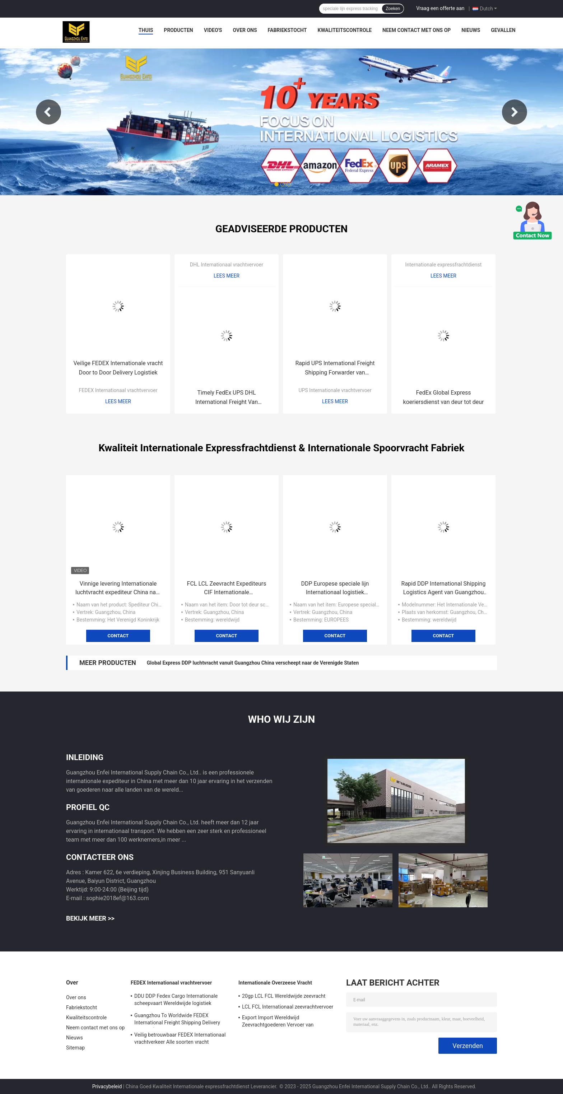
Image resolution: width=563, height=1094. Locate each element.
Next (514, 112)
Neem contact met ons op (416, 30)
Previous (48, 112)
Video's (213, 30)
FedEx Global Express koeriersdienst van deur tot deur (443, 397)
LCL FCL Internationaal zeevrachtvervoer (287, 1007)
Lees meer (118, 401)
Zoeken (393, 8)
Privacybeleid (107, 1086)
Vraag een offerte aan (440, 8)
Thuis (146, 30)
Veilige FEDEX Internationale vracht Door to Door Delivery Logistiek (118, 368)
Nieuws (470, 30)
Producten (178, 30)
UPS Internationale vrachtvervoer (334, 390)
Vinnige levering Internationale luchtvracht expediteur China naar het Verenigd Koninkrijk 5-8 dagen (118, 588)
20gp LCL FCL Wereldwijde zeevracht (284, 996)
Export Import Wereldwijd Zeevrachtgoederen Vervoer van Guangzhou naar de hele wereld (277, 1022)
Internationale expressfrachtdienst (443, 264)
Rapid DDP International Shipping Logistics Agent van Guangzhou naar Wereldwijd (443, 588)
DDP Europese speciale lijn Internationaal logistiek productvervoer (335, 588)
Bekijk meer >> (90, 918)
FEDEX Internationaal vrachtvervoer (118, 390)
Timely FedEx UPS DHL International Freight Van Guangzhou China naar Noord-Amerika (226, 398)
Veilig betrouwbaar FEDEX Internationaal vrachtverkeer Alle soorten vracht (180, 1038)
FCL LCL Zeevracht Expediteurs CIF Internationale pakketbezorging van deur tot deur (226, 588)
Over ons (245, 30)
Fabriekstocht (287, 30)
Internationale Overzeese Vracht (275, 983)
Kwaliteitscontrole (345, 30)
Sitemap (75, 1048)
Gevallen (503, 30)
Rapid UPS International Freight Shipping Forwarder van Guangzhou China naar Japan (334, 368)
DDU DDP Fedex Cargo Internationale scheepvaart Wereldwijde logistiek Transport (176, 1000)
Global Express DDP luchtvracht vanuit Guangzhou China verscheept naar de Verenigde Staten (253, 663)
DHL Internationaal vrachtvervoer (226, 264)
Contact (118, 635)
